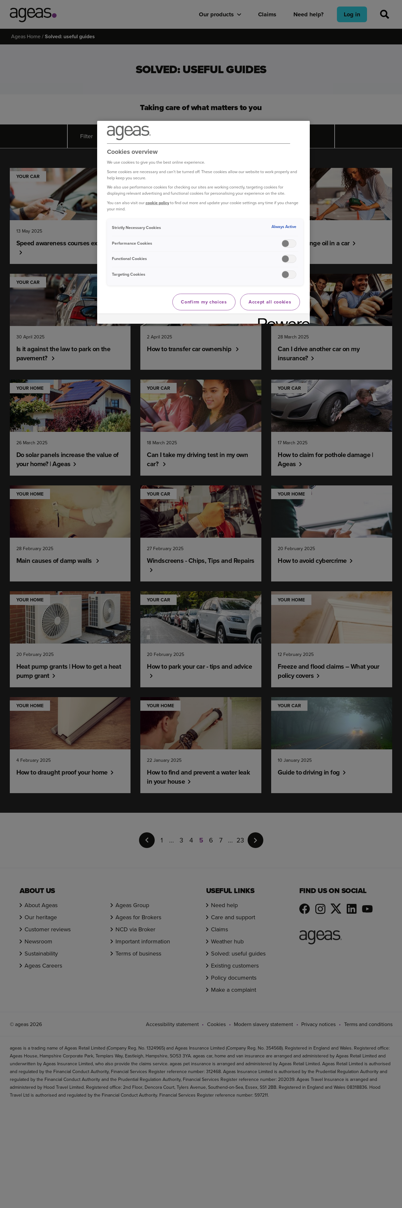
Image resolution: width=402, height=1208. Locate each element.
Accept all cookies (270, 302)
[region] (203, 222)
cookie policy (157, 203)
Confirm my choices (204, 302)
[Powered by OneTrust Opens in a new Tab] (281, 320)
